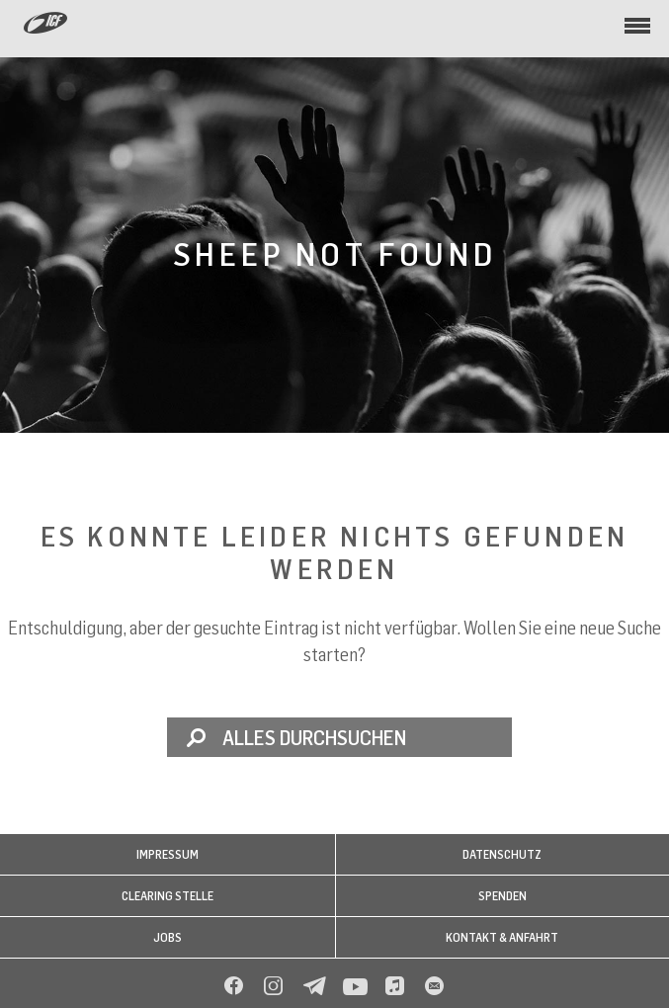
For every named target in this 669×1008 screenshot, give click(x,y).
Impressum (167, 854)
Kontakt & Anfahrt (502, 937)
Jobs (167, 937)
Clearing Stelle (167, 895)
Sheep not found (335, 253)
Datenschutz (502, 854)
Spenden (502, 895)
